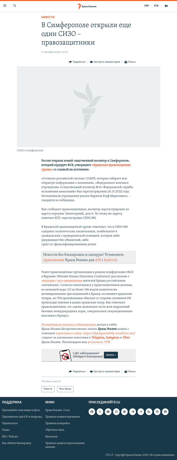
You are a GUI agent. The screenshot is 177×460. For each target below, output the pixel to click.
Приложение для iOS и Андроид (22, 416)
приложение (53, 260)
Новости (48, 17)
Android (110, 260)
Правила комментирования (62, 416)
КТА (156, 5)
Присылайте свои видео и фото (21, 410)
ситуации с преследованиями (62, 280)
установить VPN (99, 342)
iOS (98, 260)
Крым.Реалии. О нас (57, 410)
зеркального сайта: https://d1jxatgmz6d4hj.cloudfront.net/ (95, 333)
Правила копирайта (57, 423)
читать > (111, 355)
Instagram (112, 337)
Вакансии (51, 436)
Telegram (97, 337)
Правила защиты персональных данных (64, 445)
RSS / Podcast (10, 436)
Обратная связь (54, 430)
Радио (6, 430)
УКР (146, 5)
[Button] (77, 62)
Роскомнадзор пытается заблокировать (69, 324)
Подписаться (10, 423)
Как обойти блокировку (16, 443)
